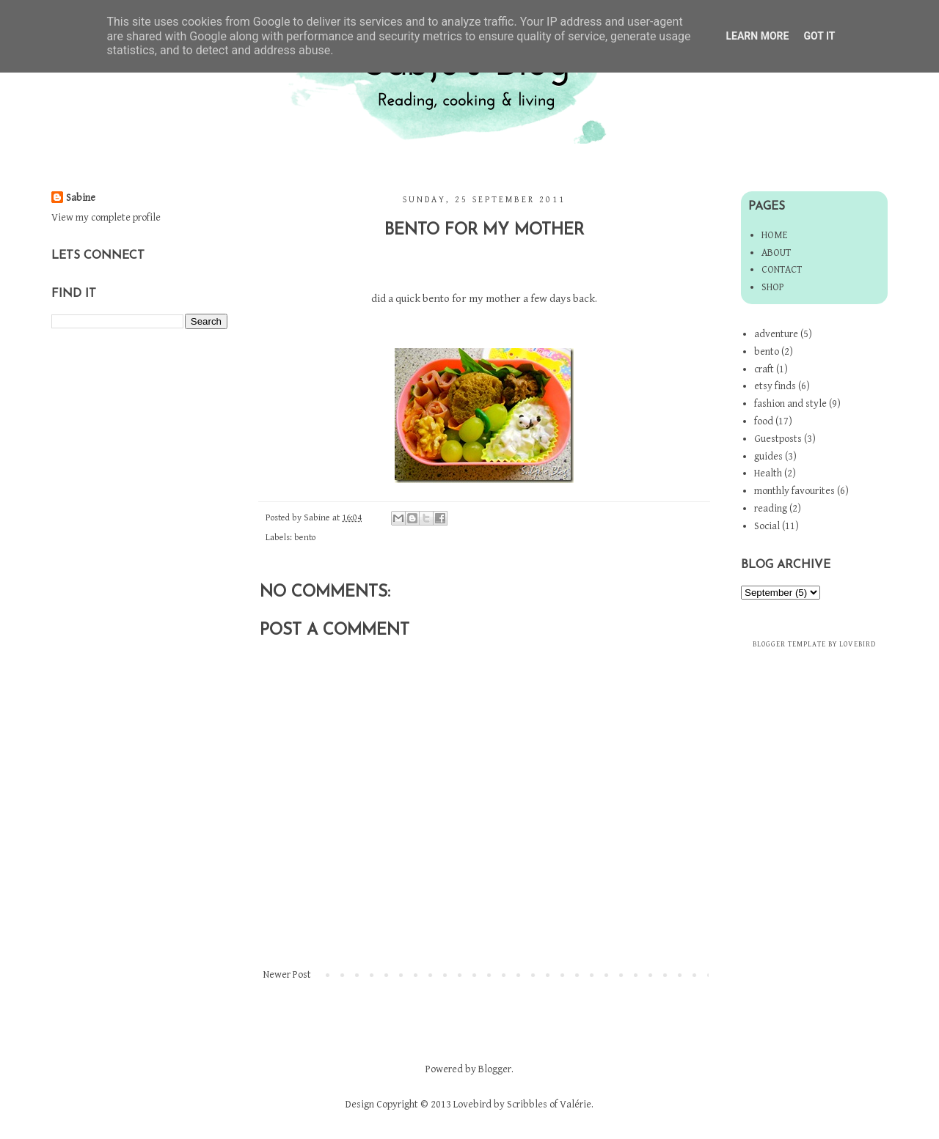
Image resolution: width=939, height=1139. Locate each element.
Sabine (80, 198)
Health (768, 473)
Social (767, 526)
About (776, 253)
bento (304, 537)
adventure (776, 334)
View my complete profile (106, 218)
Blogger (494, 1069)
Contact (781, 270)
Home (774, 235)
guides (768, 456)
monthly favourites (794, 491)
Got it (819, 36)
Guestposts (778, 439)
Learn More (757, 36)
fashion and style (790, 404)
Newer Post (287, 975)
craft (764, 369)
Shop (772, 287)
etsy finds (775, 386)
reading (770, 509)
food (763, 421)
